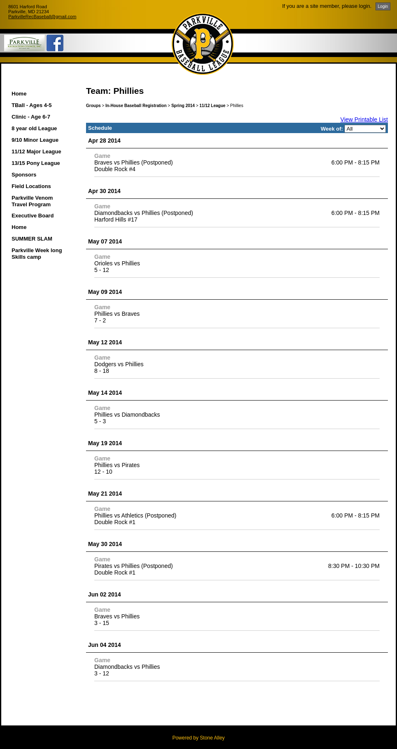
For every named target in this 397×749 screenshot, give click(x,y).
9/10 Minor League (35, 140)
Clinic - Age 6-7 (31, 117)
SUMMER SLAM (32, 239)
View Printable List (364, 119)
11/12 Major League (36, 151)
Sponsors (24, 175)
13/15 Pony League (36, 163)
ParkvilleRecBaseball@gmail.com (42, 16)
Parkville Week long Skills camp (37, 253)
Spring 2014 (183, 105)
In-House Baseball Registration (136, 105)
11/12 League (212, 105)
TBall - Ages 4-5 (32, 105)
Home (19, 94)
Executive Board (33, 215)
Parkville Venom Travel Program (32, 201)
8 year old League (34, 128)
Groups (93, 105)
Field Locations (31, 186)
